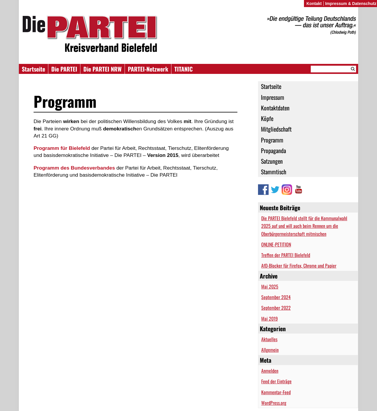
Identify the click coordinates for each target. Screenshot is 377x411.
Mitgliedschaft (276, 129)
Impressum (272, 97)
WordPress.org (273, 402)
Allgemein (270, 349)
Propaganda (273, 150)
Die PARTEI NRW (102, 68)
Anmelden (269, 370)
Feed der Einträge (276, 381)
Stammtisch (273, 171)
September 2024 (276, 297)
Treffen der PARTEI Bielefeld (285, 254)
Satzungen (272, 161)
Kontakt (314, 3)
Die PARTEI (64, 68)
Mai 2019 (269, 318)
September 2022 (276, 307)
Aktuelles (269, 339)
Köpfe (267, 118)
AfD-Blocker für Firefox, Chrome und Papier (298, 265)
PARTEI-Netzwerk (148, 68)
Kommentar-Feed (276, 392)
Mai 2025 (269, 286)
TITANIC (183, 68)
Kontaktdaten (275, 107)
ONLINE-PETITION (276, 244)
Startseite (33, 68)
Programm (272, 139)
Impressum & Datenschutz (350, 3)
